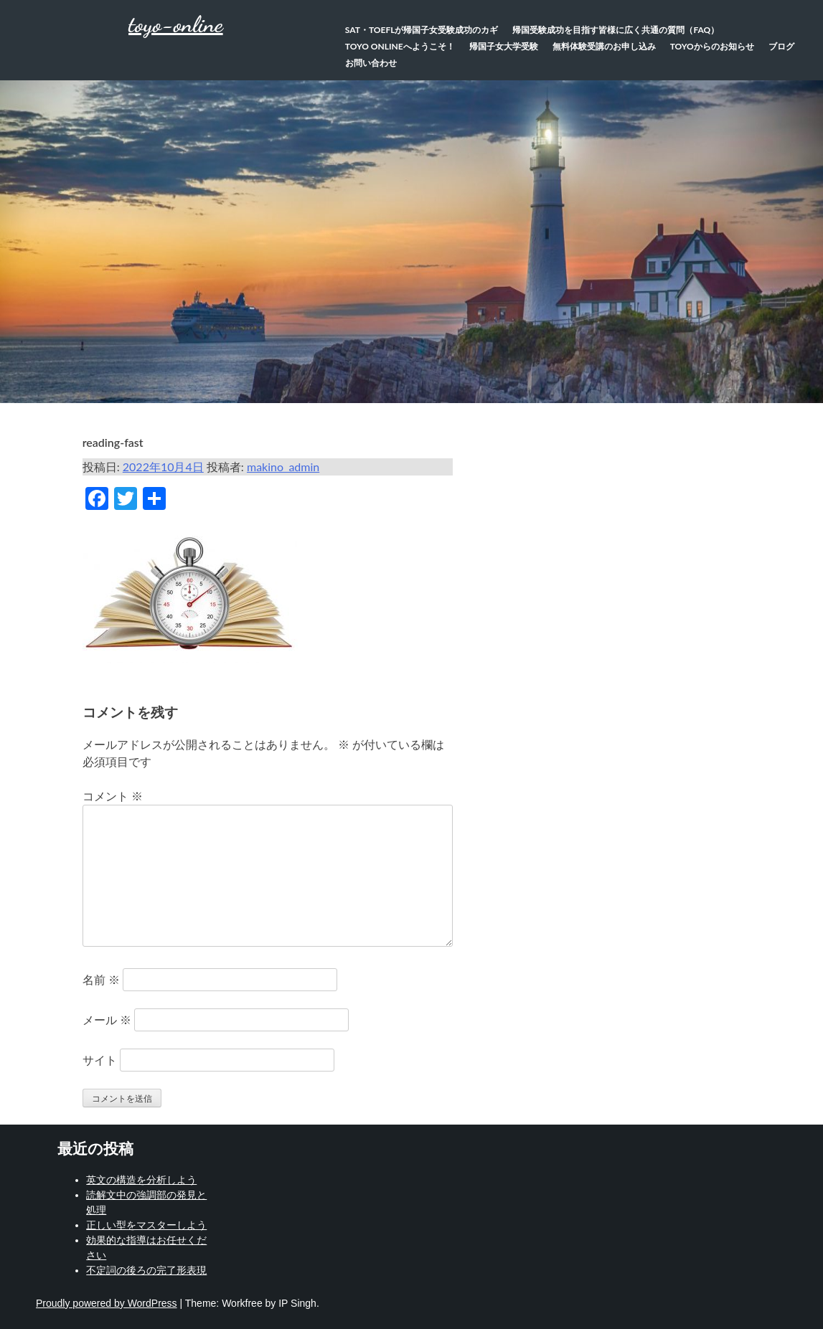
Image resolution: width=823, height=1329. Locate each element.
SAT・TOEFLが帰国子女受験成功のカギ (422, 29)
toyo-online (175, 24)
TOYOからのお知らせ (712, 46)
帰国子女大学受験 (503, 46)
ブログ (781, 46)
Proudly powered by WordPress (106, 1303)
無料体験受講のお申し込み (604, 46)
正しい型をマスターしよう (146, 1225)
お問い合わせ (371, 62)
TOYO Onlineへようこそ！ (400, 46)
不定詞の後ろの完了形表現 (146, 1270)
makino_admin (283, 466)
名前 (101, 979)
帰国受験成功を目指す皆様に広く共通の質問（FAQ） (615, 29)
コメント (113, 796)
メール (107, 1019)
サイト (100, 1059)
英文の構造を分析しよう (141, 1180)
